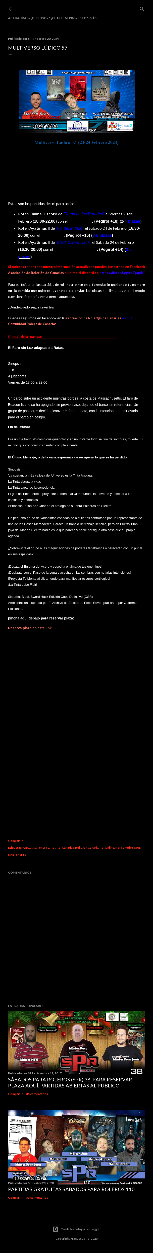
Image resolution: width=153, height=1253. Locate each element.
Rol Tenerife (124, 847)
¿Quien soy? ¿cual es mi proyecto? (59, 18)
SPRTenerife (17, 854)
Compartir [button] (15, 841)
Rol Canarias (65, 847)
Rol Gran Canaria (86, 847)
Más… (94, 18)
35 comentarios (37, 1094)
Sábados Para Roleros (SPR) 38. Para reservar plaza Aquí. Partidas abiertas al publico (70, 1082)
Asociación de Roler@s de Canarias (36, 273)
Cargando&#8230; (76, 732)
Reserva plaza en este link (30, 628)
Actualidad (18, 18)
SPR (137, 847)
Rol (52, 847)
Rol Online (106, 847)
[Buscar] (142, 8)
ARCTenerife (39, 847)
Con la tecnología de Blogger (77, 1229)
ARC (26, 847)
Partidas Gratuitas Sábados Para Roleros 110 (71, 1189)
